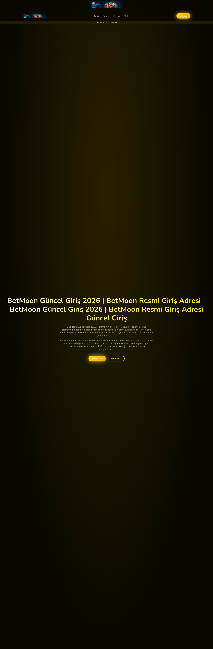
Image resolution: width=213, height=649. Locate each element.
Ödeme (117, 16)
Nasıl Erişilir (116, 358)
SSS (126, 16)
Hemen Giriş (97, 358)
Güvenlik (106, 16)
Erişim (96, 16)
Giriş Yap (183, 16)
